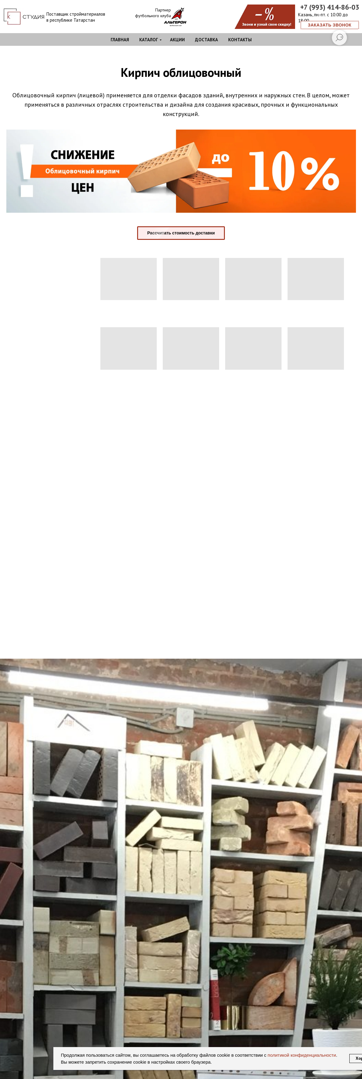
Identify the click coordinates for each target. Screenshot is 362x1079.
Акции (177, 39)
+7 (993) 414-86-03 (329, 7)
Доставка (206, 39)
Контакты (240, 39)
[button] (330, 25)
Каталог (148, 39)
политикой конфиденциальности (301, 1055)
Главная (120, 39)
